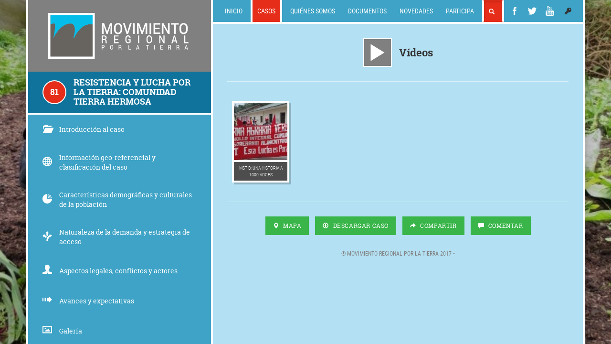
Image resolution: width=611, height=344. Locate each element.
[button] (568, 11)
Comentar (500, 226)
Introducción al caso (83, 129)
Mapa (287, 226)
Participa (460, 10)
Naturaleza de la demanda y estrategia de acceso (116, 236)
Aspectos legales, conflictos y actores (110, 271)
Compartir (433, 226)
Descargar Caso (356, 226)
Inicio (233, 10)
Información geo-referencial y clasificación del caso (99, 162)
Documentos (367, 10)
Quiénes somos (312, 10)
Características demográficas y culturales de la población (117, 199)
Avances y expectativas (88, 301)
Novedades (416, 10)
